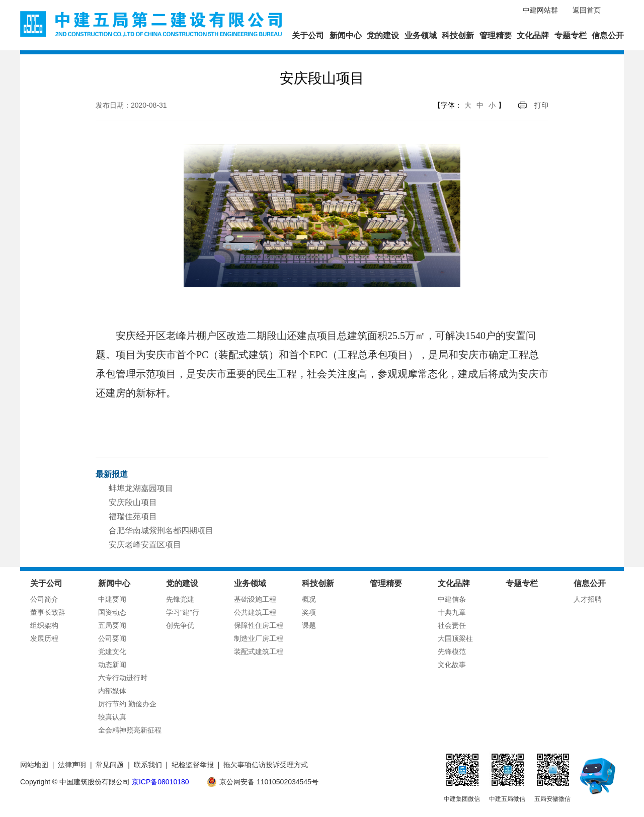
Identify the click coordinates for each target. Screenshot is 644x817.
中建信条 (452, 599)
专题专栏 (570, 35)
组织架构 (44, 625)
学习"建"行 (182, 612)
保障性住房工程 (258, 625)
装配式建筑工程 (258, 651)
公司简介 (44, 599)
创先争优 (180, 625)
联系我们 (148, 765)
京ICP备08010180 (160, 782)
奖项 (309, 612)
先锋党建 (180, 599)
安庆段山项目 (133, 502)
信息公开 (608, 35)
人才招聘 (588, 599)
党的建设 (383, 35)
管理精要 (495, 35)
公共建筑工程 (255, 612)
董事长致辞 (47, 612)
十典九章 (452, 612)
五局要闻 (112, 625)
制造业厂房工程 (258, 638)
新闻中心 (346, 35)
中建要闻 (112, 599)
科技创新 (458, 35)
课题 (309, 625)
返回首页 (587, 10)
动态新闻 (112, 665)
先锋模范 (452, 651)
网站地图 (34, 765)
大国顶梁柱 (455, 638)
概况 (309, 599)
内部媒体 (112, 691)
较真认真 (112, 717)
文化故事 (452, 665)
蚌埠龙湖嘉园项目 (141, 488)
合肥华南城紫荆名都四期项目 (161, 530)
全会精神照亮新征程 (130, 730)
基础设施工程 (255, 599)
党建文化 (112, 651)
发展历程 (44, 638)
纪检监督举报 (193, 765)
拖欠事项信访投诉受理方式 (265, 765)
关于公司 (308, 35)
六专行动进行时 (122, 678)
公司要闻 (112, 638)
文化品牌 (533, 35)
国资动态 (112, 612)
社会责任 (452, 625)
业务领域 (421, 35)
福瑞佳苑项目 (133, 516)
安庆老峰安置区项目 (145, 544)
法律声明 (72, 765)
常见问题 (110, 765)
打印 (541, 105)
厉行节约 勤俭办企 (127, 704)
